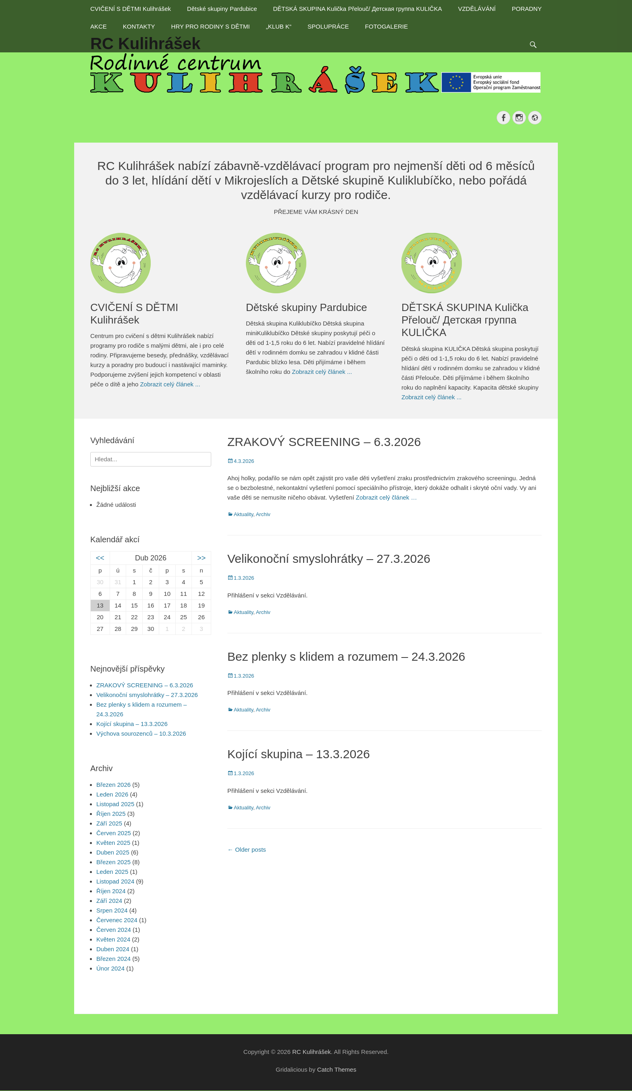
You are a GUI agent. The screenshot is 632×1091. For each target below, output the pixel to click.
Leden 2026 (112, 794)
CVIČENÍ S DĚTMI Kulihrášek (130, 8)
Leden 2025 (112, 871)
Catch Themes (336, 1069)
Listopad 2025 (115, 804)
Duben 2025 (112, 852)
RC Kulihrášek (311, 1051)
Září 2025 (109, 823)
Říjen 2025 (111, 813)
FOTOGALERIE (386, 26)
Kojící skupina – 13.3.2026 (298, 754)
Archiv (263, 514)
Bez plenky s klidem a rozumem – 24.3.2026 (346, 656)
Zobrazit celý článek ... (170, 384)
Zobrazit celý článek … (386, 497)
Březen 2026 (113, 784)
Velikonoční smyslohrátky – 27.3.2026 (328, 558)
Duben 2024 (112, 949)
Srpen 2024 (112, 910)
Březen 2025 (113, 862)
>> (201, 558)
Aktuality (243, 514)
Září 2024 (109, 900)
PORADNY (527, 8)
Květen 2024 (113, 939)
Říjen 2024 (111, 891)
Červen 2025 (113, 833)
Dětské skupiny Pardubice (222, 8)
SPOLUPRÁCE (328, 26)
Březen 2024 (113, 958)
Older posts (246, 849)
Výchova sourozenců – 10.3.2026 (141, 733)
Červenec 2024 (116, 920)
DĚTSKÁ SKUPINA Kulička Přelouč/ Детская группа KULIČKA (357, 8)
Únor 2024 (110, 968)
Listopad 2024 (115, 881)
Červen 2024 (113, 929)
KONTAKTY (139, 26)
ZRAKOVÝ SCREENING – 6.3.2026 (324, 441)
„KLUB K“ (278, 26)
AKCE (98, 26)
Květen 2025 (113, 842)
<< (100, 558)
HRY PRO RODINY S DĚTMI (210, 26)
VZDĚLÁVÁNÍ (476, 8)
